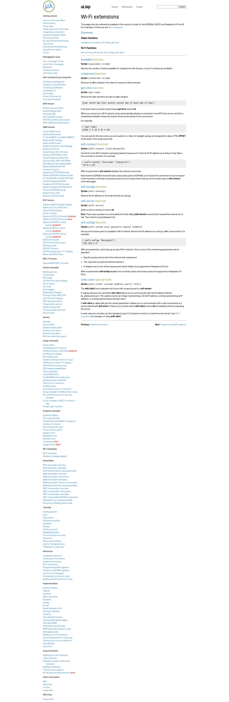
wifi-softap (109, 52)
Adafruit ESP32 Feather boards (57, 204)
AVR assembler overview (54, 465)
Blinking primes (50, 272)
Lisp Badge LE (49, 90)
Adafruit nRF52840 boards (55, 155)
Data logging (48, 289)
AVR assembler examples (55, 468)
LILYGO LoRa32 (50, 213)
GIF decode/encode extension (56, 673)
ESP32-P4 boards (51, 240)
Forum (139, 7)
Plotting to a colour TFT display (57, 362)
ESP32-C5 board (50, 248)
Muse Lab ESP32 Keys (53, 254)
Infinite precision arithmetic (55, 351)
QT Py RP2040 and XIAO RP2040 (58, 178)
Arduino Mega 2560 (52, 111)
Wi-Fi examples (50, 453)
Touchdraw (48, 441)
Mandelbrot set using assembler (58, 500)
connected (95, 42)
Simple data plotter (52, 307)
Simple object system (53, 406)
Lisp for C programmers (54, 544)
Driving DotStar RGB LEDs (54, 295)
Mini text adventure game (55, 336)
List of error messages (53, 64)
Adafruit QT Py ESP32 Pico (55, 207)
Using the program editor (54, 35)
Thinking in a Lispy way (53, 547)
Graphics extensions (52, 561)
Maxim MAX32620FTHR (54, 166)
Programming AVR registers (56, 567)
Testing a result (50, 529)
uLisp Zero (48, 646)
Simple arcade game (52, 327)
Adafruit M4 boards (52, 143)
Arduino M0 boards (51, 131)
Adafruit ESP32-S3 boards (55, 219)
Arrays (46, 605)
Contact (46, 687)
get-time (115, 42)
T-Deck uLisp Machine (53, 87)
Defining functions (51, 520)
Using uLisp (48, 26)
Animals (47, 322)
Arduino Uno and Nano (53, 108)
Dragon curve (49, 433)
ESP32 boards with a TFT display (58, 251)
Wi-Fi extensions (50, 564)
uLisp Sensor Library (52, 49)
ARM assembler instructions (56, 477)
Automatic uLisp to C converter (57, 389)
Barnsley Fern (49, 439)
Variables (47, 523)
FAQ (45, 681)
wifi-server (98, 52)
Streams (47, 614)
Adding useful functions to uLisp (58, 579)
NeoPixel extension (51, 667)
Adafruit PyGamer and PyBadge (57, 146)
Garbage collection (51, 611)
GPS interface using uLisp (54, 365)
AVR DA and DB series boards (56, 120)
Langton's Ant (49, 444)
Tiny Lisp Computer (52, 99)
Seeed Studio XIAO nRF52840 (56, 161)
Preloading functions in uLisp (56, 576)
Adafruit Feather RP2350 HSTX (57, 187)
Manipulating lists (51, 532)
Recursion (47, 538)
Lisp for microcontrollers (54, 20)
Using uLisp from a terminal (55, 29)
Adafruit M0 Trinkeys (52, 140)
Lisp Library (48, 44)
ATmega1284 (49, 114)
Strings (46, 526)
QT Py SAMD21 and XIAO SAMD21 (59, 137)
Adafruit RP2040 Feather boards (58, 175)
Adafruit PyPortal (51, 149)
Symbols (47, 594)
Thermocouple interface (54, 310)
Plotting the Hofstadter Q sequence (59, 421)
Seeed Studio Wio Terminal (55, 152)
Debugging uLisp (50, 632)
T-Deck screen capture (53, 670)
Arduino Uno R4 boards (53, 196)
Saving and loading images (55, 620)
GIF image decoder (51, 418)
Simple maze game (52, 330)
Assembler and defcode (54, 626)
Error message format (53, 61)
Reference (127, 7)
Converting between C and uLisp (58, 637)
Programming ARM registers (56, 570)
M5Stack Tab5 (49, 245)
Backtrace (47, 67)
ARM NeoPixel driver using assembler (60, 485)
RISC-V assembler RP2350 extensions (60, 497)
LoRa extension (50, 658)
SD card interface (51, 38)
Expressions (48, 518)
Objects (46, 591)
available (85, 42)
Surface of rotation (52, 424)
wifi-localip (105, 42)
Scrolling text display (52, 354)
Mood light (48, 278)
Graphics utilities (50, 415)
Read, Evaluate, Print (52, 608)
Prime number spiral (52, 430)
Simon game (49, 283)
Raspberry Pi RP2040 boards (56, 172)
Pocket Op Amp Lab (52, 96)
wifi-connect (86, 52)
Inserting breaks (50, 73)
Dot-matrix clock (50, 357)
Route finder (48, 345)
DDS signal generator (52, 301)
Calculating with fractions (54, 348)
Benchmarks (49, 313)
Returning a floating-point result (57, 503)
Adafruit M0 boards (52, 134)
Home (115, 7)
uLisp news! (48, 699)
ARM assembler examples (55, 479)
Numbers (47, 599)
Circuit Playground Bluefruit (55, 158)
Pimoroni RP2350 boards (54, 190)
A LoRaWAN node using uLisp (56, 377)
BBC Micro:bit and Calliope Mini (57, 164)
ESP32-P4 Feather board (54, 243)
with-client (119, 52)
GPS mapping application (54, 368)
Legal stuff (48, 690)
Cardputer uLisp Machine (54, 85)
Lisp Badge (48, 93)
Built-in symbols (50, 597)
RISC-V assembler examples (56, 494)
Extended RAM (50, 623)
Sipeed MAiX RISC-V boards (55, 263)
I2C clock (47, 286)
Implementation (50, 588)
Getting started (50, 512)
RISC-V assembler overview (55, 488)
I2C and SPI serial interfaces (56, 41)
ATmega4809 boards (52, 117)
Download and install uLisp (55, 46)
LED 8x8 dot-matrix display (55, 281)
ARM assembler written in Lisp (57, 629)
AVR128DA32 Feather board (56, 123)
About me (47, 684)
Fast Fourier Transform (53, 383)
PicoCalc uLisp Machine (53, 82)
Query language (50, 371)
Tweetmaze (48, 275)
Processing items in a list (54, 535)
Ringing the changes (52, 292)
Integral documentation (54, 32)
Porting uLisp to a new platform (57, 640)
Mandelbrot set (50, 436)
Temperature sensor (52, 304)
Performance (49, 23)
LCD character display (53, 298)
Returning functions (52, 541)
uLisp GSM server (51, 374)
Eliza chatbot (49, 324)
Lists (45, 515)
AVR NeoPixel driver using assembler (60, 471)
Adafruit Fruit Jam (51, 193)
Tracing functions (51, 70)
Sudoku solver (49, 386)
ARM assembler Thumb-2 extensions (60, 482)
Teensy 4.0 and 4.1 (51, 169)
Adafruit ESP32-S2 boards (55, 216)
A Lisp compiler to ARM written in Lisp (60, 392)
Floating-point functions (54, 558)
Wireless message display (55, 456)
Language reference (52, 556)
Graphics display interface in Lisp (58, 360)
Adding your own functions (55, 635)
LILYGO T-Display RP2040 (54, 181)
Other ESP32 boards (52, 210)
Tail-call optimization (52, 617)
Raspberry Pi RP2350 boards (56, 184)
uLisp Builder (49, 643)
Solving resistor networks (54, 380)
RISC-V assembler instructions (57, 491)
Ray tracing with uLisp (53, 427)
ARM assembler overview (54, 474)
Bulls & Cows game (51, 333)
